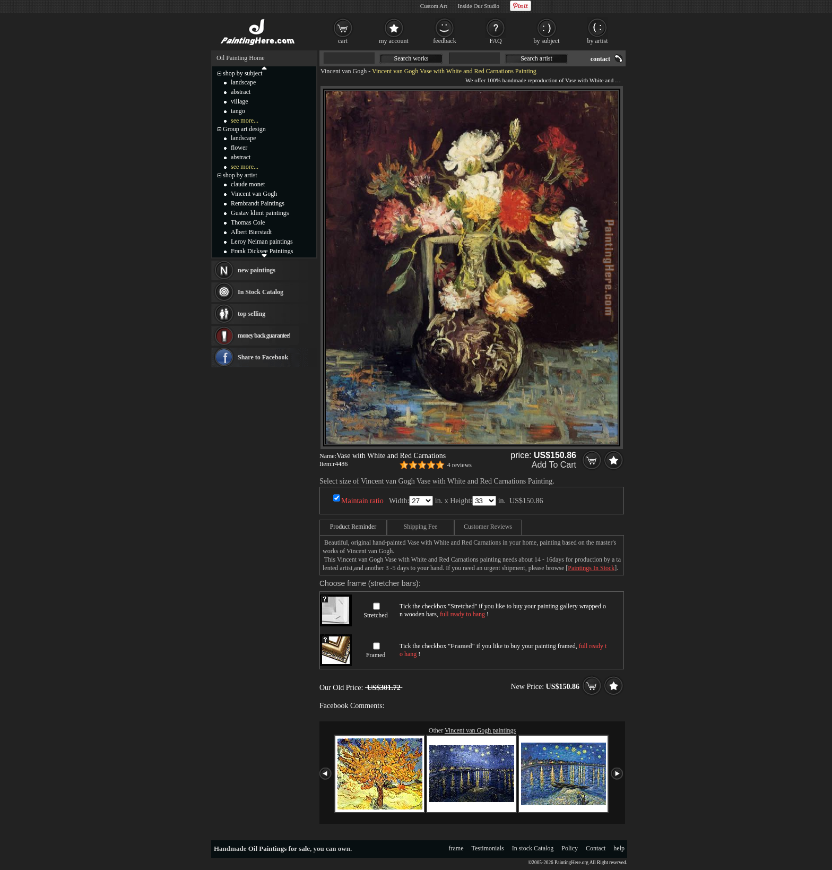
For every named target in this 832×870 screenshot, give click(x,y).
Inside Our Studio (478, 6)
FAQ (495, 41)
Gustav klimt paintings (260, 213)
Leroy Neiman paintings (262, 241)
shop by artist (240, 175)
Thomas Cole (248, 222)
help (619, 848)
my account (394, 41)
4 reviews (459, 465)
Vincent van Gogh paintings (480, 730)
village (239, 101)
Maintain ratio (362, 501)
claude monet (248, 184)
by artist (597, 41)
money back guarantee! (264, 335)
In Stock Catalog (260, 292)
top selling (251, 313)
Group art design (244, 129)
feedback (444, 41)
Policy (569, 848)
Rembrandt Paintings (257, 203)
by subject (547, 41)
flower (239, 147)
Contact (595, 848)
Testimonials (488, 848)
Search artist (536, 58)
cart (343, 41)
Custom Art (433, 6)
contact (600, 59)
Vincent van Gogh (343, 71)
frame (456, 848)
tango (238, 111)
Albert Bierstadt (251, 232)
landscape (243, 82)
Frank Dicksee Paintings (262, 251)
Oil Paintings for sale (279, 848)
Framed (376, 655)
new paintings (256, 270)
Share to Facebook (263, 357)
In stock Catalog (533, 848)
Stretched (375, 615)
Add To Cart (554, 464)
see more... (244, 120)
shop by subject (243, 73)
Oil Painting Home (240, 58)
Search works (411, 58)
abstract (240, 92)
